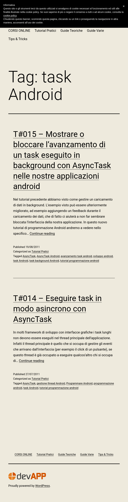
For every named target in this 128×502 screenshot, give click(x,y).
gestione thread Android (51, 383)
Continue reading (42, 234)
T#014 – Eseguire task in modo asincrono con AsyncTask (57, 309)
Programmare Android (79, 383)
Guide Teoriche (71, 31)
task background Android (44, 260)
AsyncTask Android (48, 256)
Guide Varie (95, 31)
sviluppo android (103, 256)
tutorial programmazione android (79, 260)
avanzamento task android (76, 256)
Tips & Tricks (17, 39)
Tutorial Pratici (45, 31)
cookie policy (9, 15)
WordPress (42, 485)
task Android (20, 260)
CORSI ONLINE (19, 31)
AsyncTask (29, 256)
